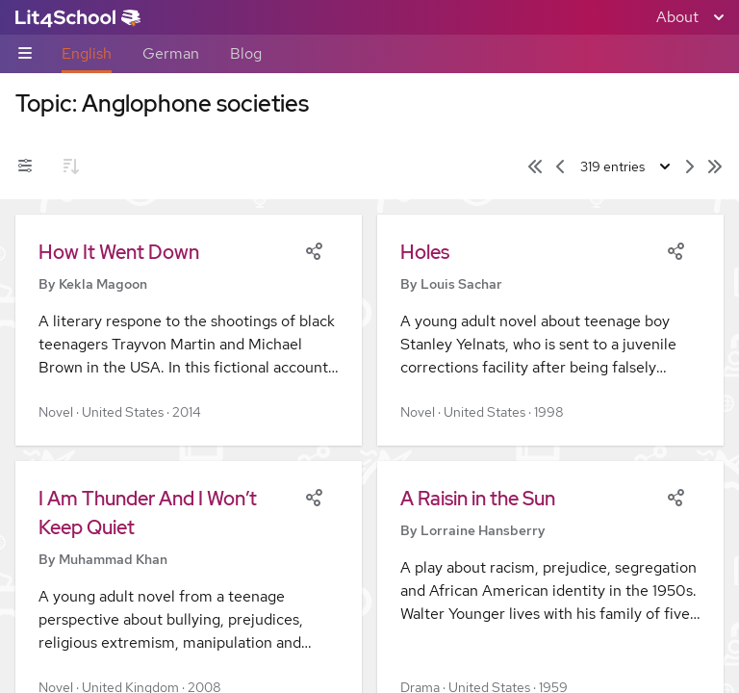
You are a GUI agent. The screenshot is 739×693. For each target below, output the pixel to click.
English (87, 53)
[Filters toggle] (25, 166)
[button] (188, 330)
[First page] (535, 166)
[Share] (314, 249)
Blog (246, 53)
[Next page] (689, 166)
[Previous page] (560, 166)
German (170, 53)
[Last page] (714, 166)
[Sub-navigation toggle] (25, 54)
